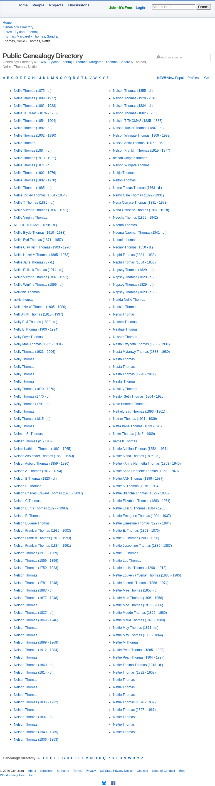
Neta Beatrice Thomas (129, 404)
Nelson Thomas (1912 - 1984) (36, 650)
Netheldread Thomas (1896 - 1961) (139, 411)
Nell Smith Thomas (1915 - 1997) (38, 314)
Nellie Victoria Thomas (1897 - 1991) (41, 210)
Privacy (91, 770)
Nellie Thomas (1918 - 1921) (35, 158)
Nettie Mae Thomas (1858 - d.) (136, 590)
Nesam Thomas (125, 322)
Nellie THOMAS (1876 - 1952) (36, 113)
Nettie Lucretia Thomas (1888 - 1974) (141, 583)
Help (32, 775)
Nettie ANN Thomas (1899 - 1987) (138, 479)
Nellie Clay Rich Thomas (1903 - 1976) (42, 247)
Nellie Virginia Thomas (30, 218)
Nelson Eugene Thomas (32, 523)
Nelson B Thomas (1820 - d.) (35, 479)
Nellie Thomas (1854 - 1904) (35, 121)
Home (23, 5)
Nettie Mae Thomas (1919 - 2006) (138, 605)
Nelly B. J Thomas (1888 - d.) (35, 322)
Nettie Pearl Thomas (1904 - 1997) (139, 657)
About (32, 770)
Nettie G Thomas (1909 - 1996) (136, 538)
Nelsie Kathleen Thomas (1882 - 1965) (42, 449)
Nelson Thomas (25, 575)
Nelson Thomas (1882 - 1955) (135, 113)
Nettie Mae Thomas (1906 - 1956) (138, 598)
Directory (46, 770)
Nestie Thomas (124, 381)
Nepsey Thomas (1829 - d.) (133, 270)
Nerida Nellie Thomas (129, 300)
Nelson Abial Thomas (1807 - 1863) (139, 143)
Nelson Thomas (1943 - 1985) (36, 732)
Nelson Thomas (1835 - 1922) (36, 702)
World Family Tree (12, 775)
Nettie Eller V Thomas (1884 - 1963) (140, 508)
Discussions (79, 5)
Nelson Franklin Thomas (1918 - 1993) (42, 538)
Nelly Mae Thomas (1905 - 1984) (38, 344)
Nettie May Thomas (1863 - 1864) (138, 635)
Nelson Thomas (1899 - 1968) (36, 642)
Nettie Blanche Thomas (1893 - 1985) (141, 493)
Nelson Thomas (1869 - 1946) (36, 620)
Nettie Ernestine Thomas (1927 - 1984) (142, 523)
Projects (56, 5)
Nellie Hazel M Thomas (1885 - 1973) (41, 255)
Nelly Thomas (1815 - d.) (32, 419)
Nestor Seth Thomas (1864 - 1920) (139, 396)
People (39, 5)
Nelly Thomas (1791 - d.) (32, 404)
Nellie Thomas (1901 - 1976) (35, 173)
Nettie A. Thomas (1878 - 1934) (136, 486)
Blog (182, 770)
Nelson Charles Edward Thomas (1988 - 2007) (48, 493)
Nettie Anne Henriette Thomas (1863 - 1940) (146, 471)
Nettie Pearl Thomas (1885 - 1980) (139, 650)
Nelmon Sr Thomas (28, 434)
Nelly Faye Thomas (28, 337)
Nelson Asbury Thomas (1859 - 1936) (41, 463)
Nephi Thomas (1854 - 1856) (134, 262)
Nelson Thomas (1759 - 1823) (36, 568)
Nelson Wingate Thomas (131, 165)
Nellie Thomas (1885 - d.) (32, 188)
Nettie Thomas (124, 680)
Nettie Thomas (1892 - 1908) (134, 672)
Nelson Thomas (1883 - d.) (34, 590)
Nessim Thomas (125, 337)
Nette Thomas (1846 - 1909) (134, 434)
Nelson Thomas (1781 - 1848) (36, 583)
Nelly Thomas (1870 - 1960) (34, 389)
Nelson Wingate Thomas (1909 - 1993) (142, 135)
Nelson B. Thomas (27, 486)
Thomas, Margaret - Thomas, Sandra (30, 36)
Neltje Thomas (124, 173)
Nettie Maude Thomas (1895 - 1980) (140, 613)
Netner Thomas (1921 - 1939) (135, 419)
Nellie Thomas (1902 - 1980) (35, 135)
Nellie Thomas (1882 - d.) (32, 128)
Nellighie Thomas (27, 292)
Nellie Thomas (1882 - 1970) (35, 180)
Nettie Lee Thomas (127, 561)
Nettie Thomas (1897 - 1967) (134, 710)
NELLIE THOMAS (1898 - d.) (35, 225)
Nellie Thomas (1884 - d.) (32, 150)
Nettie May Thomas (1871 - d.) (136, 628)
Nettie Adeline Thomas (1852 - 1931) (140, 449)
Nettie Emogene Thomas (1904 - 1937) (142, 516)
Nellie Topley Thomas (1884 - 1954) (40, 195)
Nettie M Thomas (126, 642)
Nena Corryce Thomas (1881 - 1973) (140, 202)
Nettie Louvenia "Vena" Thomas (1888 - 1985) (147, 575)
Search (203, 7)
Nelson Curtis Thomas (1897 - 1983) (41, 508)
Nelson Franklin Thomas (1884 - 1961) (42, 546)
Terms (77, 770)
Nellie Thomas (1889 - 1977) (35, 98)
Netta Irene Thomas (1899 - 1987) (138, 426)
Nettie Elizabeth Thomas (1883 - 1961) (141, 501)
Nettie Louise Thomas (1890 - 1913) (140, 568)
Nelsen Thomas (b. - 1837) (34, 441)
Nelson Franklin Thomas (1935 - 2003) (42, 531)
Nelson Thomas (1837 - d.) (34, 613)
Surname (63, 770)
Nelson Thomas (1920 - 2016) (135, 98)
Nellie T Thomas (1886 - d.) (34, 202)
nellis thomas (23, 300)
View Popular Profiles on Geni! (184, 78)
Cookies (142, 770)
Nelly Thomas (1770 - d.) (32, 396)
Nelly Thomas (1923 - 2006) (34, 352)
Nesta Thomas (124, 359)
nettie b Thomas (125, 441)
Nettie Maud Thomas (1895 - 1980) (139, 620)
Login (140, 8)
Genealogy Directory (18, 27)
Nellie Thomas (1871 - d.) (32, 165)
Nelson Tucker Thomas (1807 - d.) (138, 128)
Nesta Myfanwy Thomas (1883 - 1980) (141, 352)
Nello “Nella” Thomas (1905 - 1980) (40, 307)
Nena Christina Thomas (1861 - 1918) (141, 210)
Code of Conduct (163, 770)
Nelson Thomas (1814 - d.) (34, 672)
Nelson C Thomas (27, 501)
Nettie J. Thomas (125, 553)
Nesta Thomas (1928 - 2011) (134, 374)
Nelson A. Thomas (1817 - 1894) (38, 471)
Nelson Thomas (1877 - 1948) (36, 598)
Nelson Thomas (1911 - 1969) (36, 553)
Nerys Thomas (124, 314)
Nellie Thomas (24, 143)
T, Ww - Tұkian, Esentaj (20, 32)
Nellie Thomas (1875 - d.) (32, 91)
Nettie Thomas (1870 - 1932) (134, 702)
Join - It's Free (120, 8)
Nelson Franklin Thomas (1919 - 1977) (141, 150)
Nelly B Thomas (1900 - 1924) (36, 329)
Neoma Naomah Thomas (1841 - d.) (140, 233)
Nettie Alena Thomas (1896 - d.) (136, 456)
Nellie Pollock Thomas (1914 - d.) (38, 270)
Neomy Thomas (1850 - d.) (133, 247)
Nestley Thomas (125, 389)
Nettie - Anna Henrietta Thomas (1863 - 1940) (147, 463)
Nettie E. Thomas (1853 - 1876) (136, 531)
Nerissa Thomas (125, 307)
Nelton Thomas (124, 180)
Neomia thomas (125, 240)
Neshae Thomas (125, 329)
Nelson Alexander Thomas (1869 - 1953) (44, 456)
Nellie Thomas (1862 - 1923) (35, 106)
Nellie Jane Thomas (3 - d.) (34, 262)
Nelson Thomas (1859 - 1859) (36, 561)
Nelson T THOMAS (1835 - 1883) (137, 121)
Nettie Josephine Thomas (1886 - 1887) (142, 546)
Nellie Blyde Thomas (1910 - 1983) (39, 233)
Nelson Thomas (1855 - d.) (133, 91)
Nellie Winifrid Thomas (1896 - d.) (39, 285)
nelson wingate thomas (130, 158)
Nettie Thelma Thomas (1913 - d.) (138, 665)
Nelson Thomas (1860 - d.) (34, 665)
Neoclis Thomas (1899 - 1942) (135, 218)
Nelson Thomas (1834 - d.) (133, 106)
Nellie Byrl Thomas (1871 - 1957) (38, 240)
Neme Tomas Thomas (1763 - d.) (137, 188)
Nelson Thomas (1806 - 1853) (36, 739)
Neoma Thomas (125, 225)
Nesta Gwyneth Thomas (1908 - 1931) (141, 344)
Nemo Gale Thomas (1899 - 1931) (138, 195)
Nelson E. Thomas (27, 516)
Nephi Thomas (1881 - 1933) (134, 255)
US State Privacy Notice (116, 770)
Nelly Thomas (24, 359)
